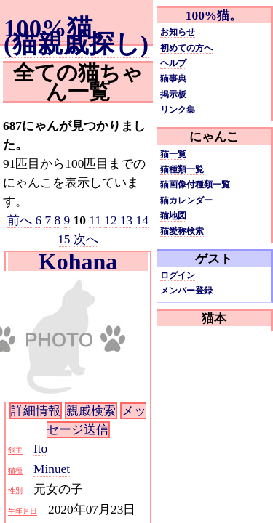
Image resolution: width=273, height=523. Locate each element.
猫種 (15, 470)
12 (110, 220)
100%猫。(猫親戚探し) (76, 35)
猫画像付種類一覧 (195, 184)
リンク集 (177, 110)
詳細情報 (35, 411)
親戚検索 (91, 411)
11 (95, 220)
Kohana (78, 261)
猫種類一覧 (182, 169)
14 (142, 220)
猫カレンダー (186, 200)
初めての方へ (186, 48)
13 (126, 220)
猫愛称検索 (182, 231)
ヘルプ (173, 63)
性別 (15, 491)
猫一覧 (173, 154)
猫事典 (173, 78)
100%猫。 (214, 16)
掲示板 (173, 94)
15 (64, 239)
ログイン (177, 275)
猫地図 (173, 216)
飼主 (15, 450)
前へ (19, 220)
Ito (40, 448)
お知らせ (177, 32)
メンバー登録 (186, 290)
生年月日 (22, 511)
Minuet (51, 469)
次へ (86, 239)
